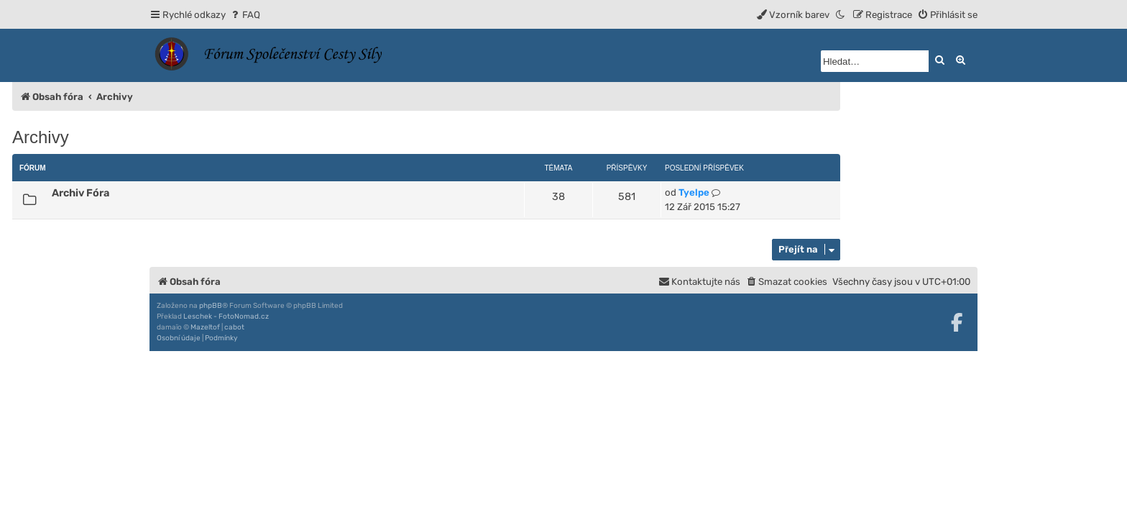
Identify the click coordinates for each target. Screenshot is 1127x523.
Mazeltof (205, 327)
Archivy (40, 137)
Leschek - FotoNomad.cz (226, 316)
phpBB (210, 305)
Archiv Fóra (80, 192)
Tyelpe (693, 192)
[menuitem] (244, 14)
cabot (234, 327)
